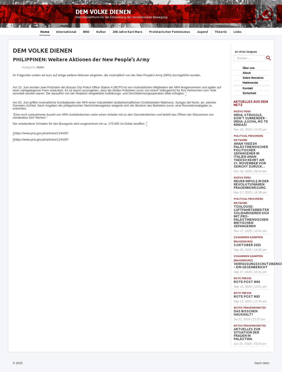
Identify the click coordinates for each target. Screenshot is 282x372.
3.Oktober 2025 (247, 245)
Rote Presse (242, 278)
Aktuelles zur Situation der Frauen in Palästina (247, 334)
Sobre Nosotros (253, 77)
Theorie (221, 31)
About (247, 73)
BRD (86, 31)
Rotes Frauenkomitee (250, 307)
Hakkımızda (250, 82)
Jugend (202, 31)
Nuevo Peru (242, 111)
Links (237, 31)
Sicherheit (249, 93)
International (66, 31)
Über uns (249, 68)
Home (44, 31)
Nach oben (262, 363)
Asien (40, 67)
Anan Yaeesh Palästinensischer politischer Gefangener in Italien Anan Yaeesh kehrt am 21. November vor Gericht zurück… (251, 155)
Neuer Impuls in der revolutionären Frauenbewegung (251, 184)
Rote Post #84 (247, 282)
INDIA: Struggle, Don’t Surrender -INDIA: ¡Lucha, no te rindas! (251, 120)
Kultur (101, 31)
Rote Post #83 (247, 296)
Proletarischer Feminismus (169, 31)
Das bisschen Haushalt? (246, 312)
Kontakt (248, 88)
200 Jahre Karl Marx (127, 31)
